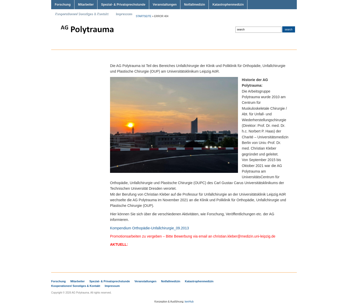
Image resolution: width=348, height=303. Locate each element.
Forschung (63, 4)
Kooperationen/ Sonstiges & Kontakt (81, 14)
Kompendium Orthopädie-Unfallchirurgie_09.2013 (149, 228)
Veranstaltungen (165, 4)
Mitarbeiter (86, 4)
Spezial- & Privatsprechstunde (123, 4)
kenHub (189, 301)
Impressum (124, 14)
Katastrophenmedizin (228, 4)
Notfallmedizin (194, 4)
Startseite (143, 16)
